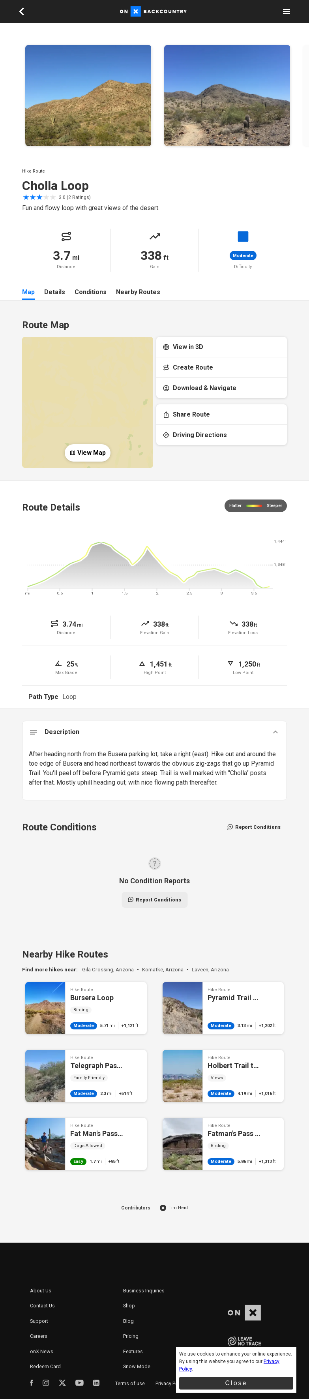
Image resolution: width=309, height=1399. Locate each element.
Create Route (188, 367)
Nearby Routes (138, 292)
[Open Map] (87, 396)
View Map (87, 452)
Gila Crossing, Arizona (108, 969)
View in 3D (183, 347)
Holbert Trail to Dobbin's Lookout (223, 1076)
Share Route (186, 414)
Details (54, 292)
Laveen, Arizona (210, 969)
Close (236, 1383)
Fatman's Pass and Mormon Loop (223, 1144)
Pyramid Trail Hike (223, 1008)
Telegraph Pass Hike (86, 1076)
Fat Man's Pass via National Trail (86, 1144)
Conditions (91, 292)
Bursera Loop (86, 1008)
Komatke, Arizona (163, 969)
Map (28, 292)
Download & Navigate (199, 388)
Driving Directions (195, 435)
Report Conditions (254, 827)
